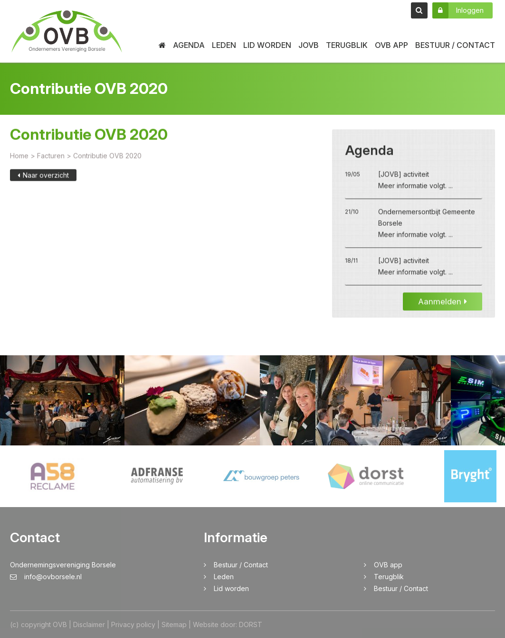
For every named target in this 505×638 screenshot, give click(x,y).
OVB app (391, 45)
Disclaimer (89, 624)
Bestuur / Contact (455, 45)
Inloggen (458, 10)
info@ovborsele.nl (46, 577)
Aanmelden (442, 304)
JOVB (308, 45)
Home (19, 158)
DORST (250, 624)
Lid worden (267, 45)
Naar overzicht (43, 178)
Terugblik (347, 45)
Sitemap (174, 624)
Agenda (189, 45)
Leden (224, 45)
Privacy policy (133, 624)
